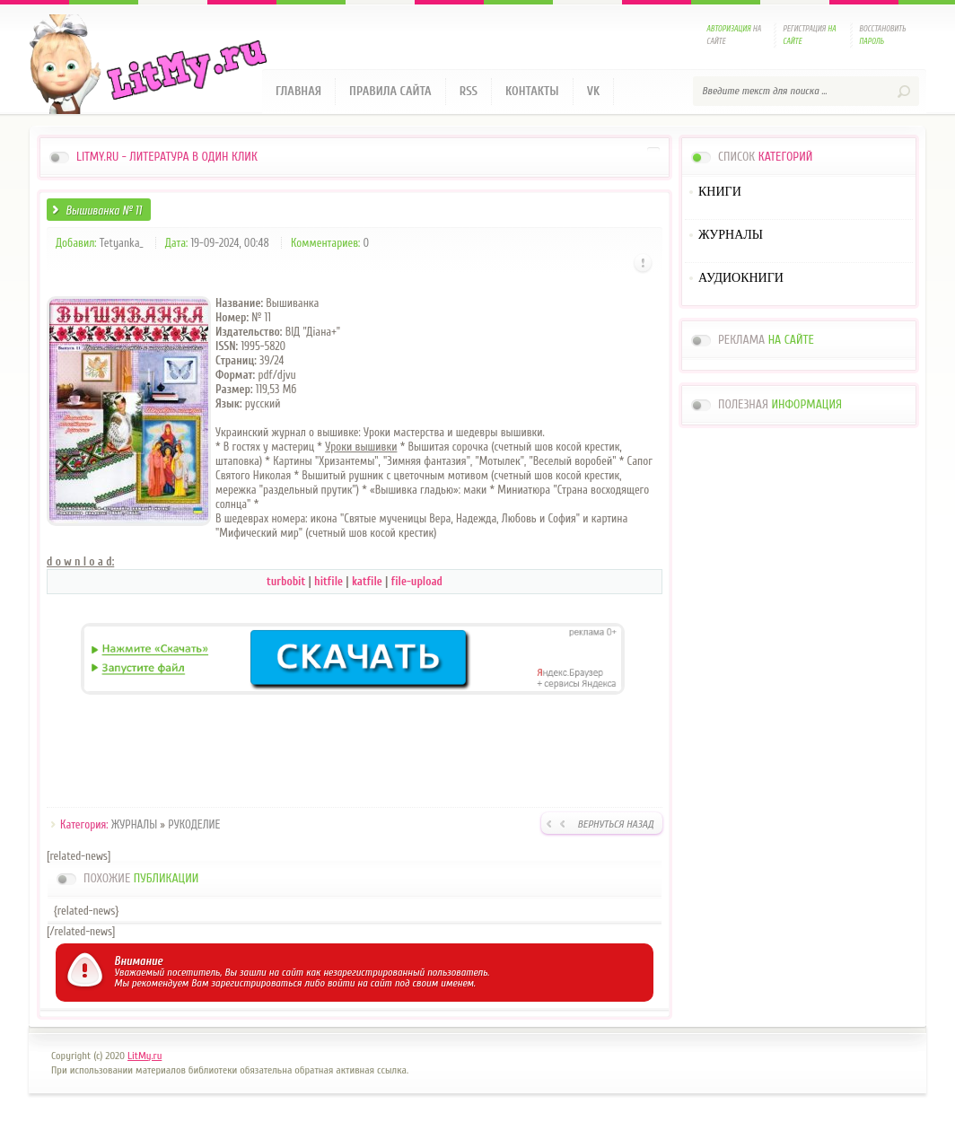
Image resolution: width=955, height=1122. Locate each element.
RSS (469, 91)
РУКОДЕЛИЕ (194, 824)
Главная (298, 91)
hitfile (330, 581)
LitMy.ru (144, 1055)
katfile (368, 581)
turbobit (287, 581)
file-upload (416, 581)
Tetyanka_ (122, 243)
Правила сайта (390, 91)
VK (593, 91)
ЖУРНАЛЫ (134, 824)
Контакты (532, 91)
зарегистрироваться (256, 983)
